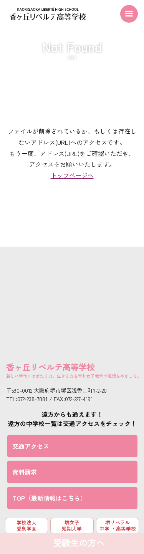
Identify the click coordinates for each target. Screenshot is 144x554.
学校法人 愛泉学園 (26, 525)
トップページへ (72, 175)
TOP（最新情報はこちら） (49, 498)
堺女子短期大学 (72, 525)
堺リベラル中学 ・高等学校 (117, 525)
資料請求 (24, 471)
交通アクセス (30, 446)
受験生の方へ (78, 543)
